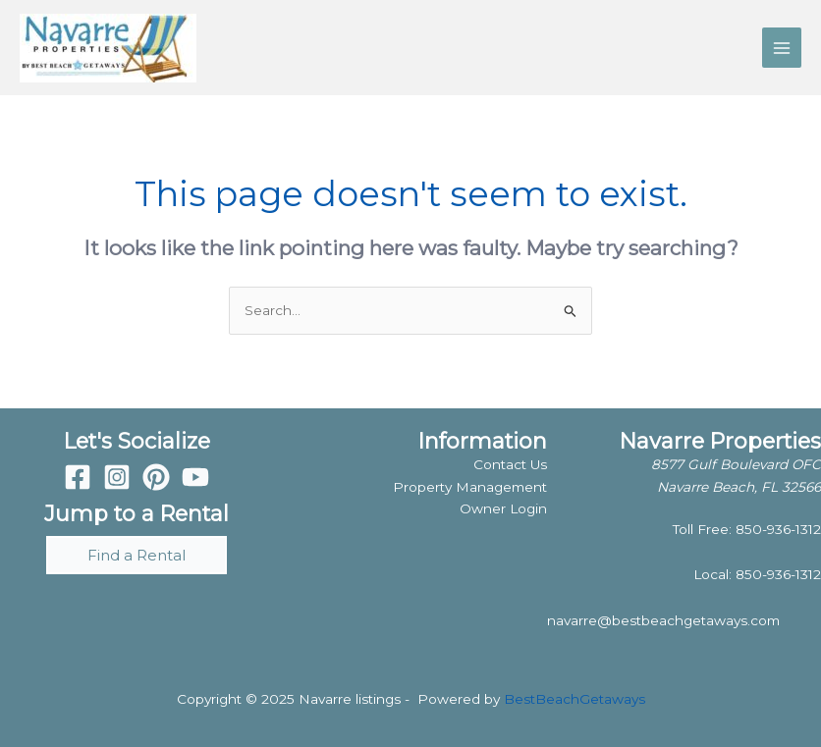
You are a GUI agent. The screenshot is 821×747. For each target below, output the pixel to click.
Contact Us (510, 464)
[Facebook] (77, 477)
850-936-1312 (778, 529)
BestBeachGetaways (574, 699)
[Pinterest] (156, 477)
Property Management (470, 487)
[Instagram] (117, 477)
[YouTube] (195, 477)
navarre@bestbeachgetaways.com (663, 620)
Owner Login (503, 508)
